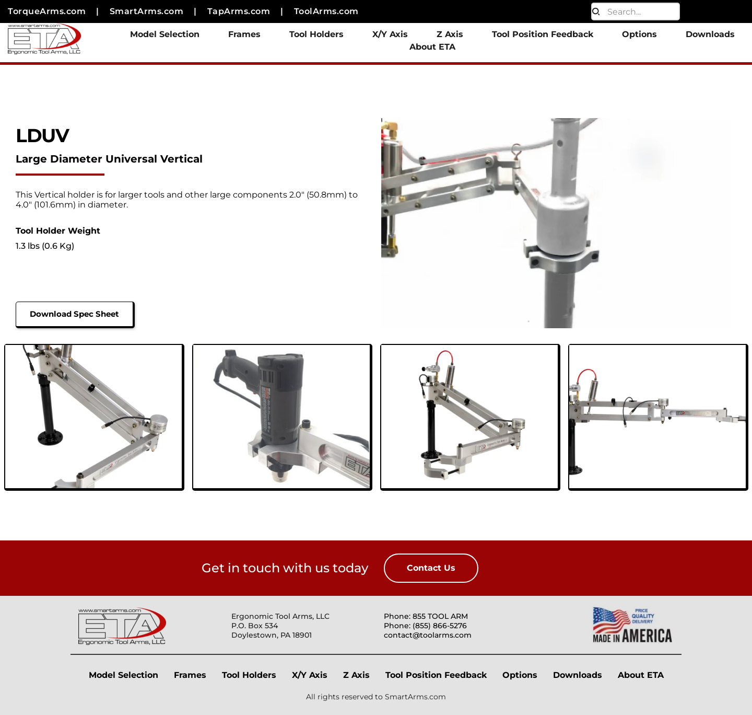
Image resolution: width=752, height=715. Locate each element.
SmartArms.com (415, 696)
